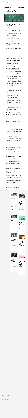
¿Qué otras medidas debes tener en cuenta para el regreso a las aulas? (13, 38)
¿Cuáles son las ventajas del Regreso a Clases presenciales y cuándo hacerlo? (14, 33)
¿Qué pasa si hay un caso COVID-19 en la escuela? (11, 35)
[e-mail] (21, 7)
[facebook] (19, 7)
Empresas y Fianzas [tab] (10, 1)
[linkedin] (20, 7)
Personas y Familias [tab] (7, 2)
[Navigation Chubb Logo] (3, 1)
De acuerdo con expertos (8, 158)
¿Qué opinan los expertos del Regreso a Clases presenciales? (12, 37)
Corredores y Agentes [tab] (13, 1)
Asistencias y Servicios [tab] (16, 1)
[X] (23, 7)
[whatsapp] (22, 7)
